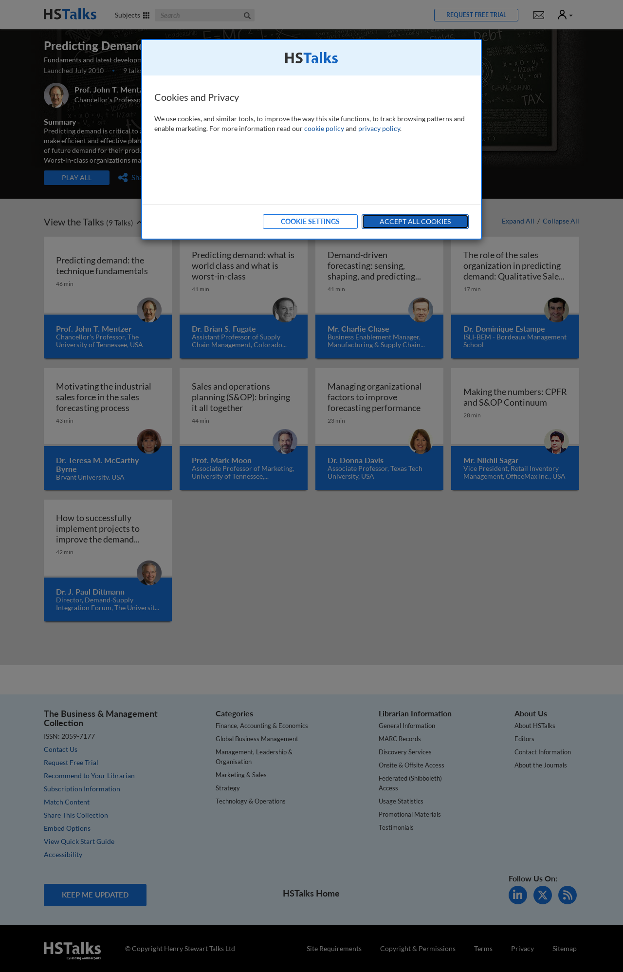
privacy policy (379, 128)
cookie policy (324, 128)
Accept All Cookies (415, 221)
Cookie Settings (310, 221)
